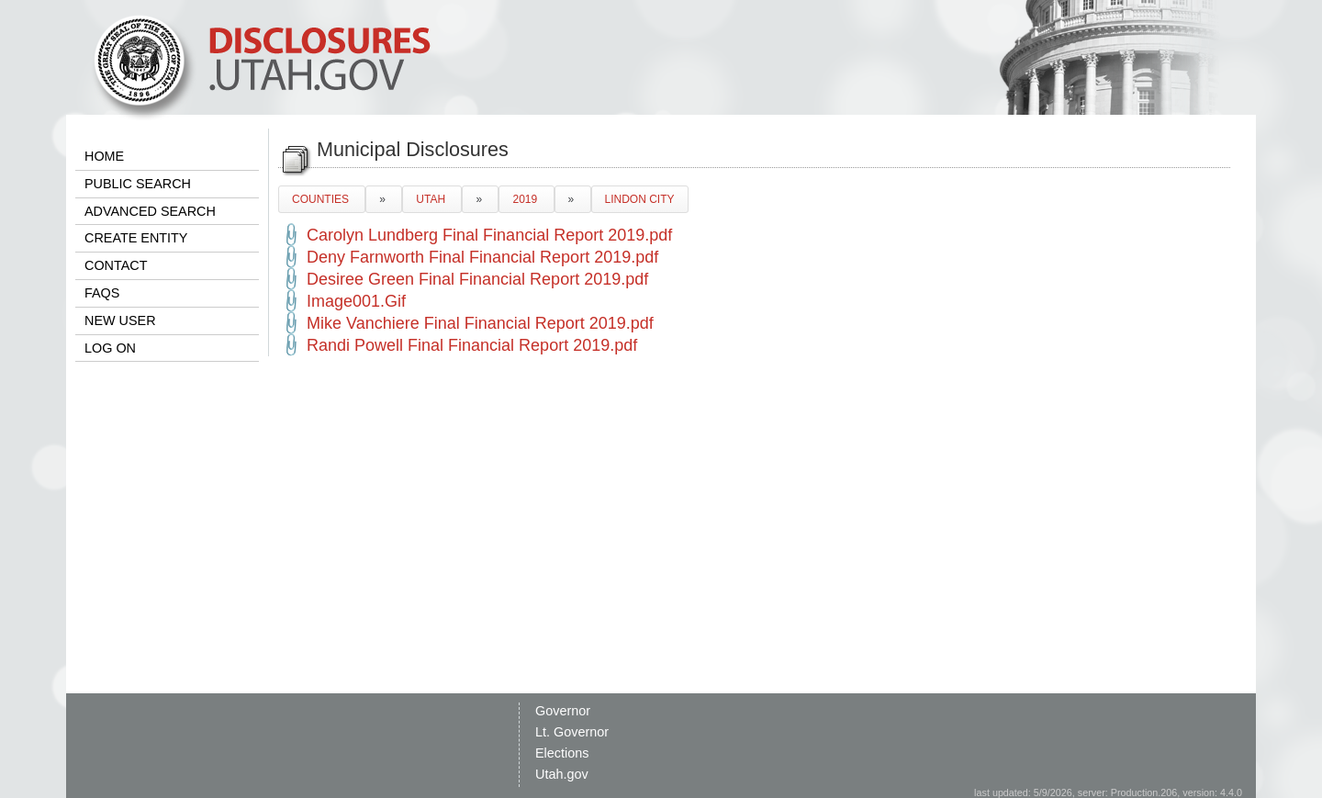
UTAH (432, 199)
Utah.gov (561, 774)
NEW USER (120, 320)
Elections (561, 753)
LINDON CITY (640, 199)
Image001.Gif (356, 301)
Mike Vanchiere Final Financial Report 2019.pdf (480, 323)
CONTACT (115, 265)
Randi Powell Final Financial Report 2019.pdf (472, 345)
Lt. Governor (572, 732)
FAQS (101, 293)
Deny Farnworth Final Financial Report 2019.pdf (482, 257)
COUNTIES (322, 199)
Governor (562, 710)
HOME (104, 156)
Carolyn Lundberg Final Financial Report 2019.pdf (489, 235)
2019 (526, 199)
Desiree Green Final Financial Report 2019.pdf (477, 279)
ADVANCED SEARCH (150, 211)
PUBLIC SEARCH (137, 183)
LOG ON (110, 348)
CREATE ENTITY (135, 237)
